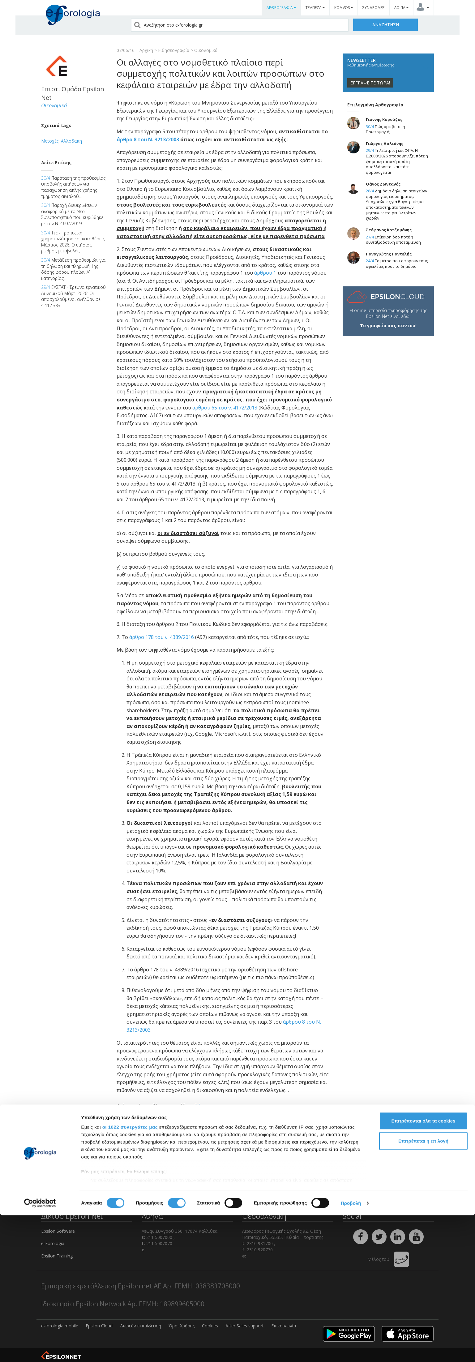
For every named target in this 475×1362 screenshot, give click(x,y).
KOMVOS (343, 7)
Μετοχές (49, 141)
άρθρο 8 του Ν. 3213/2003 (148, 139)
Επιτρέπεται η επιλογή (423, 1287)
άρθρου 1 (265, 272)
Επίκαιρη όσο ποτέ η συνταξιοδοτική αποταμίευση (393, 239)
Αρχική (146, 50)
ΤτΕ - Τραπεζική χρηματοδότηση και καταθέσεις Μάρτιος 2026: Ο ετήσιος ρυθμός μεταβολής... (73, 242)
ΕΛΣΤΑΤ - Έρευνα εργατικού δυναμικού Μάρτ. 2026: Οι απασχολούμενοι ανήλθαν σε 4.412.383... (73, 296)
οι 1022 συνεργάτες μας (130, 1273)
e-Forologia (52, 1243)
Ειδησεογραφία (173, 50)
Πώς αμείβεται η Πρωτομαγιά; (385, 129)
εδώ (196, 1106)
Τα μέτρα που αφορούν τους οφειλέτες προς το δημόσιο (397, 263)
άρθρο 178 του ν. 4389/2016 (161, 637)
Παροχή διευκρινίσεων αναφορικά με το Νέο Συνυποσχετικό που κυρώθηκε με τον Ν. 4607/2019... (72, 214)
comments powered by (147, 1152)
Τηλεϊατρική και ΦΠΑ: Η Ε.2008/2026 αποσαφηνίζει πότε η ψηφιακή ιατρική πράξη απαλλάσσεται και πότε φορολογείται (397, 161)
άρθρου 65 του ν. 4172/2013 (224, 407)
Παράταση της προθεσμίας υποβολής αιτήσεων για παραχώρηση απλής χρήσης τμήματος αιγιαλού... (73, 187)
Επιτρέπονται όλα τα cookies (423, 1267)
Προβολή (351, 1349)
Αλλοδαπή (71, 141)
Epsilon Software (58, 1231)
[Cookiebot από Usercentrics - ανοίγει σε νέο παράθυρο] (40, 1350)
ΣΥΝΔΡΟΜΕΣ (373, 7)
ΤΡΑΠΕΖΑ (315, 7)
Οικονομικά (205, 50)
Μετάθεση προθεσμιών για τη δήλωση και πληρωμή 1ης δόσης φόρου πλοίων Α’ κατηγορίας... (73, 269)
